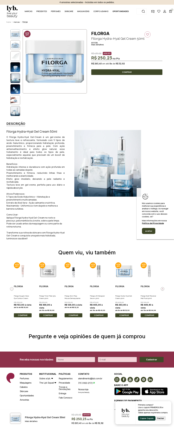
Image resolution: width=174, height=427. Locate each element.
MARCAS (28, 11)
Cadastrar (151, 359)
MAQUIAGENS (83, 11)
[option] (55, 61)
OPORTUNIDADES (120, 11)
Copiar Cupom (147, 418)
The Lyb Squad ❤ (47, 382)
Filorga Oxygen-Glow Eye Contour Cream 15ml (21, 298)
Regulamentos (66, 378)
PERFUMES (56, 11)
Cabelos (24, 387)
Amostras (24, 399)
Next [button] (162, 288)
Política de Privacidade (153, 223)
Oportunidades (27, 395)
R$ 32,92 (120, 63)
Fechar (160, 418)
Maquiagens (25, 382)
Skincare (24, 391)
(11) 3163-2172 (85, 383)
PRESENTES (41, 11)
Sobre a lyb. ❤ (46, 378)
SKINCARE (69, 11)
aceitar (148, 231)
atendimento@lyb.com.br (90, 378)
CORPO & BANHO (100, 11)
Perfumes (24, 378)
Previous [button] (11, 288)
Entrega (62, 393)
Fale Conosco (65, 397)
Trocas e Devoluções (64, 388)
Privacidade (64, 382)
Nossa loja (83, 389)
